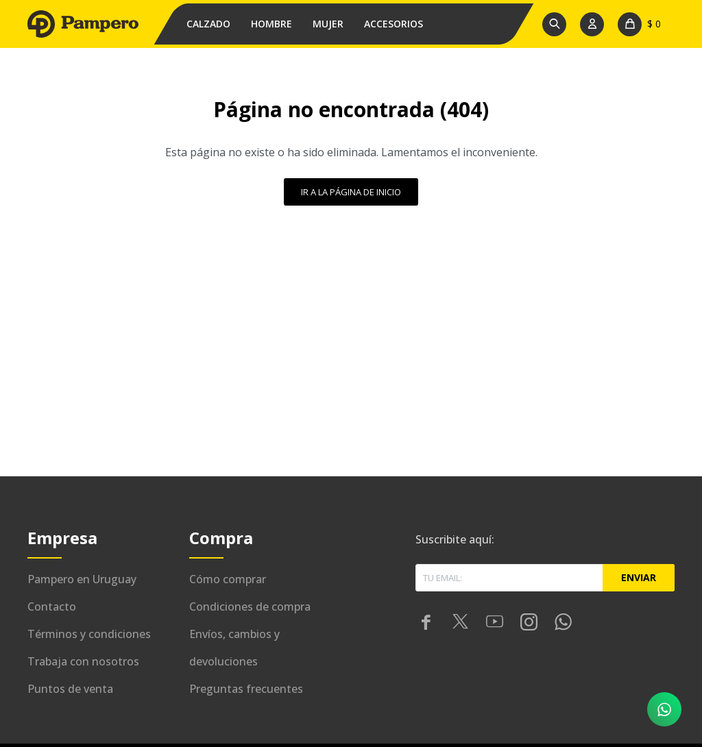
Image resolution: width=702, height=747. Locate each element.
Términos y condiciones (89, 633)
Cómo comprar (227, 579)
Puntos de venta (70, 688)
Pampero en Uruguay (81, 579)
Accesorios (393, 23)
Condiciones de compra (250, 606)
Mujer (328, 23)
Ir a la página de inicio (351, 192)
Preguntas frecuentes (246, 688)
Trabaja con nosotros (83, 661)
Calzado (208, 23)
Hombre (271, 23)
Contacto (51, 606)
